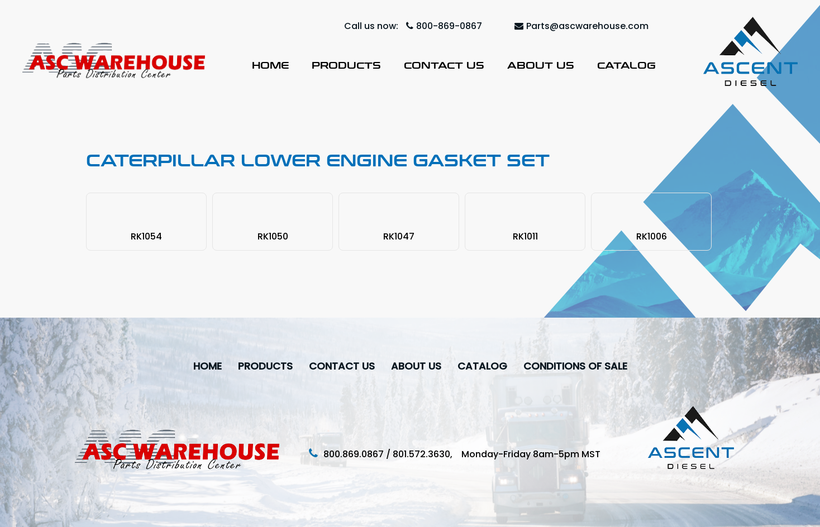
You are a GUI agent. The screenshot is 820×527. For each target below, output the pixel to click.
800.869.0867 (353, 454)
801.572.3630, (427, 454)
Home (270, 65)
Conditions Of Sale (575, 366)
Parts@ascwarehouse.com (581, 26)
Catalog (626, 65)
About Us (540, 65)
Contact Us (444, 65)
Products (346, 65)
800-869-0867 (444, 26)
